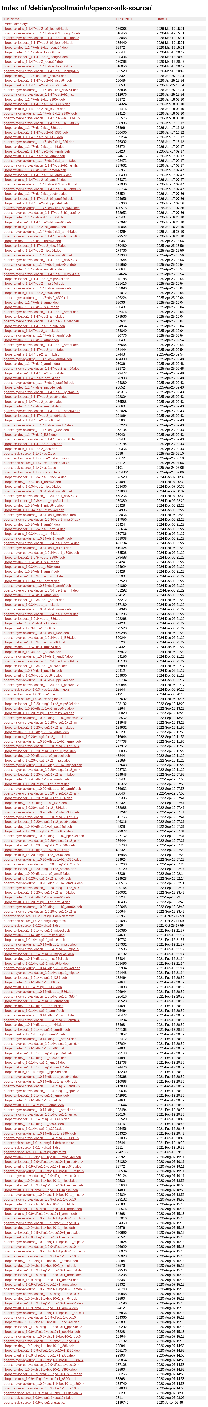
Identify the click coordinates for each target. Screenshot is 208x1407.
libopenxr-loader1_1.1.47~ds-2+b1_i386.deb (36, 132)
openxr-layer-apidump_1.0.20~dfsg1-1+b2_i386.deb (41, 812)
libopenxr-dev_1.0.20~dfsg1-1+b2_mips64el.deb (39, 708)
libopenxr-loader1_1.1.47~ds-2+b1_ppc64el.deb (38, 198)
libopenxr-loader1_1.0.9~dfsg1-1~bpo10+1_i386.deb (42, 1350)
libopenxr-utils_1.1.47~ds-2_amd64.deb (32, 420)
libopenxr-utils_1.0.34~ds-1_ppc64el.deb (33, 675)
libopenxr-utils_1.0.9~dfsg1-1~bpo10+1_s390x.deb (40, 1379)
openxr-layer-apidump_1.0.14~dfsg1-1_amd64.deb (40, 1081)
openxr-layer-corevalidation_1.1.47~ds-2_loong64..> (41, 71)
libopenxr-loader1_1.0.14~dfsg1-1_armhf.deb (36, 1001)
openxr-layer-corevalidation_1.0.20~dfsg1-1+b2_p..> (41, 840)
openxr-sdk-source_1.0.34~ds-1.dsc (30, 694)
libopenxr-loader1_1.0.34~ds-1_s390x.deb (34, 557)
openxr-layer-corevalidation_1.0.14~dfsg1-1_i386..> (41, 996)
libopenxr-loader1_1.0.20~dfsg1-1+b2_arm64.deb (39, 892)
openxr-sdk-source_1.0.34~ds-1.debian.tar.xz (36, 689)
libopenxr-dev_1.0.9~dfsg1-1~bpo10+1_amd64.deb (41, 1261)
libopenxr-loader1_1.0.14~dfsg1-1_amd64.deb (37, 1067)
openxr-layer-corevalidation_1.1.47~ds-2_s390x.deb (41, 321)
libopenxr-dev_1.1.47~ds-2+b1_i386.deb (33, 128)
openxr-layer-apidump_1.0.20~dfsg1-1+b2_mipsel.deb (43, 765)
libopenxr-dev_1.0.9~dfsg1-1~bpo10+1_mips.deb (39, 1227)
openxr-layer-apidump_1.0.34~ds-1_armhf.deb (37, 585)
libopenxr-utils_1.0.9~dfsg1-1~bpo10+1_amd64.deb (41, 1280)
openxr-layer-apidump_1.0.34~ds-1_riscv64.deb (38, 491)
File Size (122, 19)
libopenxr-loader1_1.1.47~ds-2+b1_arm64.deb (37, 222)
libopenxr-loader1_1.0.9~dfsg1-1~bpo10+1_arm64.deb (43, 1303)
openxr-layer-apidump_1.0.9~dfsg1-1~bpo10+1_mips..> (44, 1171)
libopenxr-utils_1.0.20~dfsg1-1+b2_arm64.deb (37, 902)
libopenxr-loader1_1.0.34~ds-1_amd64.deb (35, 642)
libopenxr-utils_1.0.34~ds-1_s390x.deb (32, 567)
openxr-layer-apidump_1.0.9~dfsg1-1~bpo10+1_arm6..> (44, 1313)
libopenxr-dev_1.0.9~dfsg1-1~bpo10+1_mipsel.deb (40, 1180)
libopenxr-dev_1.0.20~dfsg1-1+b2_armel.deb (36, 732)
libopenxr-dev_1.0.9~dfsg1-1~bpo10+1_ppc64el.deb (41, 1322)
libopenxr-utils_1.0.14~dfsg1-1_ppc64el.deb (35, 1072)
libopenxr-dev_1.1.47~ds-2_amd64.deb (32, 406)
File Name (11, 19)
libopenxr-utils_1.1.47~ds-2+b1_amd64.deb (35, 179)
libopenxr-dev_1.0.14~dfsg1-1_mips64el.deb (36, 958)
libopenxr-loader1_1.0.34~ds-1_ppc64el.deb (36, 666)
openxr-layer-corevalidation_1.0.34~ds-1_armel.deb (41, 614)
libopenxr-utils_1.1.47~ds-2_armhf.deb (32, 354)
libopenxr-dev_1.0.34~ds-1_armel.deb (31, 595)
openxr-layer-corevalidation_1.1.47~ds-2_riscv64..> (41, 260)
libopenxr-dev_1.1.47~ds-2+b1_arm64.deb (34, 217)
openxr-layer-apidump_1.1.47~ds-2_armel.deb (37, 288)
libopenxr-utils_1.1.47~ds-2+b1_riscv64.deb (35, 85)
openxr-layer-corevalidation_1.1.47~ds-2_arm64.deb (41, 368)
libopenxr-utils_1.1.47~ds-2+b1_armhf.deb (34, 156)
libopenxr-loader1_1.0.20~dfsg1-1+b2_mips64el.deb (41, 704)
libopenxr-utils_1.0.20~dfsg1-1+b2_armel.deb (36, 737)
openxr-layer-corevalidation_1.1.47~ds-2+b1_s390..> (42, 118)
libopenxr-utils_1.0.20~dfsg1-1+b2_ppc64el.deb (38, 831)
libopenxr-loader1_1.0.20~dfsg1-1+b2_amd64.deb (40, 869)
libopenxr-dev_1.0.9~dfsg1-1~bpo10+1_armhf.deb (40, 1204)
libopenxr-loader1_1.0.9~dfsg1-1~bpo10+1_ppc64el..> (43, 1327)
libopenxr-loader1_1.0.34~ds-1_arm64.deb (34, 529)
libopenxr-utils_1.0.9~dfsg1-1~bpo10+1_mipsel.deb (41, 1190)
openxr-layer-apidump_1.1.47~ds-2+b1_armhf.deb (40, 160)
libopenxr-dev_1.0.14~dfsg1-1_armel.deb (33, 1100)
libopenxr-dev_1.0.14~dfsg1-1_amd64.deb (34, 1048)
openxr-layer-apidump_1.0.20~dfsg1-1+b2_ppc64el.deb (44, 836)
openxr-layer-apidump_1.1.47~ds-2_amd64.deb (38, 425)
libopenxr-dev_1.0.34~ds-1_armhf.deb (31, 571)
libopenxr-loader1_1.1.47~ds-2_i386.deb (33, 444)
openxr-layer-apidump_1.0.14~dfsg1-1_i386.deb (38, 991)
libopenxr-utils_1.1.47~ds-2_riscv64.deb (32, 250)
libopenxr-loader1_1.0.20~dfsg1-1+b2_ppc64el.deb (41, 821)
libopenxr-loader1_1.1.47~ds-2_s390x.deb (34, 326)
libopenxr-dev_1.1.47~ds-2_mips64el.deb (34, 269)
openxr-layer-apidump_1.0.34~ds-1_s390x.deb (37, 548)
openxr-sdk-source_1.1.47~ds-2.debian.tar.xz (36, 458)
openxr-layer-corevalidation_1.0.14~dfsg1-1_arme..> (42, 1114)
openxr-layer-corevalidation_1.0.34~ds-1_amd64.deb (42, 661)
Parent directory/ (16, 24)
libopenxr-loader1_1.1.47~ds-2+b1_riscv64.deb (38, 80)
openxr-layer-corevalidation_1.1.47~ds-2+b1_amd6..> (42, 189)
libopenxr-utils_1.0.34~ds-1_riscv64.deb (32, 486)
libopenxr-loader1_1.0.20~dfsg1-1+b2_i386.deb (38, 798)
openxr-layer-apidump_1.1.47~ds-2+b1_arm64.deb (40, 231)
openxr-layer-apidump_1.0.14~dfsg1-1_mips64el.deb (42, 968)
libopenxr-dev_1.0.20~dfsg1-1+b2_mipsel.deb (37, 755)
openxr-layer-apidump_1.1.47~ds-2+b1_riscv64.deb (41, 90)
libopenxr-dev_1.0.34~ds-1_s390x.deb (31, 562)
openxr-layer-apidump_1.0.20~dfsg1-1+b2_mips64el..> (43, 718)
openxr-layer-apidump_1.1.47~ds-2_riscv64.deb (38, 255)
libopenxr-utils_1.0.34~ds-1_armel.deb (31, 604)
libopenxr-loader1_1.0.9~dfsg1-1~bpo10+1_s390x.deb (43, 1374)
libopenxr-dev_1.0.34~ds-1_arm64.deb (32, 524)
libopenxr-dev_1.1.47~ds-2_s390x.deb (31, 307)
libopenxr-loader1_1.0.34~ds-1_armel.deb (34, 600)
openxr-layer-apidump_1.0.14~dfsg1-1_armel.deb (39, 1110)
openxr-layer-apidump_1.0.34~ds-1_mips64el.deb (40, 515)
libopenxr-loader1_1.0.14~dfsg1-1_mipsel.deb (37, 930)
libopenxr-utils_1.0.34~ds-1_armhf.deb (32, 581)
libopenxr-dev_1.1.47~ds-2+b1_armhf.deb (34, 146)
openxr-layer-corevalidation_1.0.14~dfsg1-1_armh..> (42, 1020)
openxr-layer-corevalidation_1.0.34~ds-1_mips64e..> (42, 519)
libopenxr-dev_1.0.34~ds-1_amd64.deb (32, 647)
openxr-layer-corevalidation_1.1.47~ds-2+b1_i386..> (41, 123)
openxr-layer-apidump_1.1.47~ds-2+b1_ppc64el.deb (42, 208)
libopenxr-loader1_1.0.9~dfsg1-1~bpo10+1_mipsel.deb (43, 1185)
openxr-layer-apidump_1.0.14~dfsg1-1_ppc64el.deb (41, 1076)
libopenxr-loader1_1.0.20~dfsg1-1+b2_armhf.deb (39, 774)
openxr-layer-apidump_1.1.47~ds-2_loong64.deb (39, 66)
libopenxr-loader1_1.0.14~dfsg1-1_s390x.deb (36, 1119)
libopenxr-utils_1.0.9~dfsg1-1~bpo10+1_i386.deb (39, 1355)
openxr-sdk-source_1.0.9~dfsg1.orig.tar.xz (34, 1402)
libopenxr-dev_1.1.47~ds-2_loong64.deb (33, 52)
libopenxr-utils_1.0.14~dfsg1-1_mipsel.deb (34, 940)
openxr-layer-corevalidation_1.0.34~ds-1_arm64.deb (41, 543)
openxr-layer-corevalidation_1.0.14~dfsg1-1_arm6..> (42, 1043)
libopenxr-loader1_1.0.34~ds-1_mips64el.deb (36, 501)
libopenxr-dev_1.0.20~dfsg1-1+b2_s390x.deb (36, 850)
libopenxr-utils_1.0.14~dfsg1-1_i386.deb (33, 987)
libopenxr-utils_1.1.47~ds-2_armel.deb (31, 331)
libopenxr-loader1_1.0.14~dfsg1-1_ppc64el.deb (38, 1053)
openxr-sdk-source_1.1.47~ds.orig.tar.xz (33, 472)
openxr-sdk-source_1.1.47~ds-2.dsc (30, 453)
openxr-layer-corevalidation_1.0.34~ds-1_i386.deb (40, 637)
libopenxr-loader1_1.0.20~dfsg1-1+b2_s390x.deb (39, 845)
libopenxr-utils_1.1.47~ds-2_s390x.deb (32, 293)
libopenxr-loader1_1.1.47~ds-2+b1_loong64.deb (38, 42)
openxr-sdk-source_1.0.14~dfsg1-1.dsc (32, 1147)
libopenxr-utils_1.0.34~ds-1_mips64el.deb (34, 510)
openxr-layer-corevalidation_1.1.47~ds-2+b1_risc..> (41, 94)
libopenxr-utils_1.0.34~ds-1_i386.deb (30, 628)
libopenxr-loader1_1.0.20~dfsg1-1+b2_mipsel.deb (40, 751)
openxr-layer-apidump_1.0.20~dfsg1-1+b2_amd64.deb (43, 883)
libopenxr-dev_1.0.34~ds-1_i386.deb (30, 623)
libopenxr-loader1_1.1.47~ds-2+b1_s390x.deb (37, 104)
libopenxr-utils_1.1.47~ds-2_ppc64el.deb (33, 401)
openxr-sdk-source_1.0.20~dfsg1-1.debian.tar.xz (39, 916)
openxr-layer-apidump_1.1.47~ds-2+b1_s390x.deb (40, 113)
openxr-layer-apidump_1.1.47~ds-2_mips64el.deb (40, 264)
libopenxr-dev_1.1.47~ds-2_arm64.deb (32, 363)
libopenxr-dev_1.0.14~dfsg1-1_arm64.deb (34, 1024)
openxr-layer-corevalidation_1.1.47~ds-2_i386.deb (40, 439)
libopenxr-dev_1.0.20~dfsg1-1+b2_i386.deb (35, 803)
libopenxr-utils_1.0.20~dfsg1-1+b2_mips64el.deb (39, 713)
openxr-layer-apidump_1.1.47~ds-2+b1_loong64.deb (42, 33)
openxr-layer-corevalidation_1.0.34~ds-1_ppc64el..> (41, 685)
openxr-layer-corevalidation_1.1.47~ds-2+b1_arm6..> (42, 236)
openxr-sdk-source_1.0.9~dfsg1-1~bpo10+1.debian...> (43, 1393)
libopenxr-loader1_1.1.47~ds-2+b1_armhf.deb (37, 151)
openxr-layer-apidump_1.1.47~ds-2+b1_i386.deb (39, 142)
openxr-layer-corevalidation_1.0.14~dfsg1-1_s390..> (41, 1138)
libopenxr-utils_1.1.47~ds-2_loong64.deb (33, 61)
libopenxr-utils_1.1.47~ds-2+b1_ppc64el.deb (36, 203)
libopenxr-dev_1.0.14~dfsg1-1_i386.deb (32, 982)
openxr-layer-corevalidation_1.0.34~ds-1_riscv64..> (41, 496)
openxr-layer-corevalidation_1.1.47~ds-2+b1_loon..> (41, 38)
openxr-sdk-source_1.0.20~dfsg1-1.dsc (32, 925)
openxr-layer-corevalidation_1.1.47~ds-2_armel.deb (41, 312)
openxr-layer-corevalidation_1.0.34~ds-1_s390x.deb (41, 552)
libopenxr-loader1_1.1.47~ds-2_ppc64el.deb (36, 396)
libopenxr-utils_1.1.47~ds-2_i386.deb (30, 449)
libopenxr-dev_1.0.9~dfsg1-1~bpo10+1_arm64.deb (40, 1298)
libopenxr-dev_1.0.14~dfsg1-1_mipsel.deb (34, 935)
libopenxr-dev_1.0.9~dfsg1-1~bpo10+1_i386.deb (39, 1346)
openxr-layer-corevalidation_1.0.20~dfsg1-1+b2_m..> (42, 722)
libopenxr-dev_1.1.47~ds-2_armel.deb (31, 302)
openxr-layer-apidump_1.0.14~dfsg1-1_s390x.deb (40, 1133)
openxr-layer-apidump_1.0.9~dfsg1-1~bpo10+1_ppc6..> (44, 1336)
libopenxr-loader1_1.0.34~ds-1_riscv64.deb (35, 477)
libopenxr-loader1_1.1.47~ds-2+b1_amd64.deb (38, 175)
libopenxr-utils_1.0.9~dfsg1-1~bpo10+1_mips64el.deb (42, 1166)
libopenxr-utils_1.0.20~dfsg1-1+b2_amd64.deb (37, 878)
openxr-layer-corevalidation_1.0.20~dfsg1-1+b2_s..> (41, 864)
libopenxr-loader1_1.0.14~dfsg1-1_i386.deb (35, 977)
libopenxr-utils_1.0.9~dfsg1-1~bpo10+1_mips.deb (39, 1237)
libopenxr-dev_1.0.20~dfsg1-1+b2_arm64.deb (37, 897)
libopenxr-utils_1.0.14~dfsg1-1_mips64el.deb (36, 963)
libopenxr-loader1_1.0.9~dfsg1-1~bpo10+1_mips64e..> (43, 1161)
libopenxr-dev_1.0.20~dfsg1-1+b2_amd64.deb (37, 873)
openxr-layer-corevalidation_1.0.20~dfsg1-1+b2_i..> (41, 817)
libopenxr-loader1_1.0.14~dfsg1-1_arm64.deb (37, 1029)
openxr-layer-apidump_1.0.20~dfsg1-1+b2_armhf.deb (42, 788)
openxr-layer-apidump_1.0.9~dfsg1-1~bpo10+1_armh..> (44, 1218)
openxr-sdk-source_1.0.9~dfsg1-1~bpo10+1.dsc (38, 1397)
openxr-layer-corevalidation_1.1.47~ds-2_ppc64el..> (41, 392)
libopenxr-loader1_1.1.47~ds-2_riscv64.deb (35, 245)
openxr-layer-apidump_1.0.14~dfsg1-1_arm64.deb (40, 1039)
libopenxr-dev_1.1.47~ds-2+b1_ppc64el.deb (35, 193)
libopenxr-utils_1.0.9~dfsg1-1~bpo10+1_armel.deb (40, 1284)
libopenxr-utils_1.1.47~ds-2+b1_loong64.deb (36, 28)
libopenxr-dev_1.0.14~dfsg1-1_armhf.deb (33, 1006)
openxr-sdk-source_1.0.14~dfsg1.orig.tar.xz (35, 1152)
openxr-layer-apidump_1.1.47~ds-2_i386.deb (36, 430)
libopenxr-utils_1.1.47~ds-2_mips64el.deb (34, 283)
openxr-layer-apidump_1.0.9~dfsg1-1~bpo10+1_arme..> (44, 1251)
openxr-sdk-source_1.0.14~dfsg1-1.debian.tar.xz (39, 1143)
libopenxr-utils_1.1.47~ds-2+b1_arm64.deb (35, 227)
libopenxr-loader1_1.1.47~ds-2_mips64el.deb (36, 279)
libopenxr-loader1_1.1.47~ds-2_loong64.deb (36, 57)
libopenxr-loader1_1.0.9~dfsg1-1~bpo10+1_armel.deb (43, 1275)
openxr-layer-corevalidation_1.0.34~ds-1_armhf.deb (41, 590)
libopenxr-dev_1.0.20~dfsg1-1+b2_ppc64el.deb (38, 826)
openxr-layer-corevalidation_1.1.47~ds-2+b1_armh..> (42, 165)
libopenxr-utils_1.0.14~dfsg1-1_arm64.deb (34, 1034)
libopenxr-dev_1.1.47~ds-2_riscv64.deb (32, 241)
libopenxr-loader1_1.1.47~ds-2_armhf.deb (34, 349)
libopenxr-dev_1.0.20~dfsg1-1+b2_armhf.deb (36, 779)
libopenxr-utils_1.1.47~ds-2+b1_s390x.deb (34, 109)
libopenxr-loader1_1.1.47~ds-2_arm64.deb (34, 373)
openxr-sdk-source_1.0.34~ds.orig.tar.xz (33, 699)
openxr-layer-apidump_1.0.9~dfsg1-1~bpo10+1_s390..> (44, 1383)
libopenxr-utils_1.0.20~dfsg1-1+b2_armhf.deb (36, 784)
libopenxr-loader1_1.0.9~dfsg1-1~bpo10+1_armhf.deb (43, 1209)
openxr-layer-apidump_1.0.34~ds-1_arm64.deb (38, 538)
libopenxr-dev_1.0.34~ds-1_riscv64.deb (32, 482)
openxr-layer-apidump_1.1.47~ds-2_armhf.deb (37, 335)
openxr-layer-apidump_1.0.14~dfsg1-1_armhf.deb (40, 1015)
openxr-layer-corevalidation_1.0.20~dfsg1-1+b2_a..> (41, 746)
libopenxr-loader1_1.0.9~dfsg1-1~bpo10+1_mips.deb (42, 1232)
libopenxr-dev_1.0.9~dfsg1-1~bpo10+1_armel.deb (40, 1265)
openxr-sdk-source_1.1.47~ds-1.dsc (30, 467)
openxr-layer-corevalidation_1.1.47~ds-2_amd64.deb (42, 411)
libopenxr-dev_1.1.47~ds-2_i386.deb (30, 434)
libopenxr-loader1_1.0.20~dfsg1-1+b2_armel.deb (39, 727)
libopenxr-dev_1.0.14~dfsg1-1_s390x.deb (34, 1124)
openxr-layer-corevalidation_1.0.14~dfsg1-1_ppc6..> (41, 1091)
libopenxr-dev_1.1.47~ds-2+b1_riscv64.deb (35, 76)
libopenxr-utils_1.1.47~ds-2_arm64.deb (32, 378)
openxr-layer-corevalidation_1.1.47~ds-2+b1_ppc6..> (42, 212)
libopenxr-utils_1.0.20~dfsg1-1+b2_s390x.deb (37, 855)
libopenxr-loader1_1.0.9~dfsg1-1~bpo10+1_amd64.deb (43, 1270)
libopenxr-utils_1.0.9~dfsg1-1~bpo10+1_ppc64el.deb (42, 1331)
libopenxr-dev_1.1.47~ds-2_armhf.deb (31, 340)
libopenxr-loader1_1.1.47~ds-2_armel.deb (34, 316)
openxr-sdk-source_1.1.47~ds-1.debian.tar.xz (36, 463)
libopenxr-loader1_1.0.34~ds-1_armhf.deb (34, 576)
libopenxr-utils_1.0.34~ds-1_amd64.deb (32, 652)
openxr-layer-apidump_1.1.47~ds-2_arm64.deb (38, 359)
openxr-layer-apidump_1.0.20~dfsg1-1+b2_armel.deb (42, 741)
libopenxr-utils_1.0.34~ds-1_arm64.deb (32, 534)
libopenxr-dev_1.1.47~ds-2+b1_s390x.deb (34, 99)
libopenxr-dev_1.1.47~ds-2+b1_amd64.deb (35, 170)
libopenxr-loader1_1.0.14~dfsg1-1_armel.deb (36, 1095)
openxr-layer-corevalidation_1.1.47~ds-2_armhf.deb (41, 345)
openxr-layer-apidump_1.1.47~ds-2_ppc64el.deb (39, 382)
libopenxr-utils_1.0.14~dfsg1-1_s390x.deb (34, 1128)
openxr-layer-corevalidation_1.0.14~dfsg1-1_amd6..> (42, 1086)
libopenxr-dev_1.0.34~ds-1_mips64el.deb (34, 505)
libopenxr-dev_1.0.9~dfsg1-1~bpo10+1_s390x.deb (40, 1369)
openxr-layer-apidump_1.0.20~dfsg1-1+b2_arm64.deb (43, 907)
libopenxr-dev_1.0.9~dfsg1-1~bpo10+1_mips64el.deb (42, 1157)
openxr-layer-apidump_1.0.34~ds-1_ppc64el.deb (39, 680)
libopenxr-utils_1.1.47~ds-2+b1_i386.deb (33, 137)
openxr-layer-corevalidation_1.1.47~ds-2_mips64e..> (42, 274)
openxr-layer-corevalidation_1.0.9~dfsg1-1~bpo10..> (41, 1176)
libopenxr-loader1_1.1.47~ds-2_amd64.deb (35, 415)
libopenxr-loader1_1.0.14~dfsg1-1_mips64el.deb (39, 954)
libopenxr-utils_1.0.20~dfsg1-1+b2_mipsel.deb (37, 760)
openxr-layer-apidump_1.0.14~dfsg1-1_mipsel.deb (40, 944)
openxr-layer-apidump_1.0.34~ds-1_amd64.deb (38, 656)
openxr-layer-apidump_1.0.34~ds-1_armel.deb (37, 609)
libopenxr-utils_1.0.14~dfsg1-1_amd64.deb (35, 1062)
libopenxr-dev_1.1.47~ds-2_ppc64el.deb (33, 387)
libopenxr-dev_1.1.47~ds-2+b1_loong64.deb (36, 47)
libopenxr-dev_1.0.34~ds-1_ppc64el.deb (33, 670)
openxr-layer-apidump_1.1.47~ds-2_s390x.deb (37, 298)
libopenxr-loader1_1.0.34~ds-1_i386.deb (33, 618)
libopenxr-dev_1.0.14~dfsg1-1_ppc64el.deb (35, 1058)
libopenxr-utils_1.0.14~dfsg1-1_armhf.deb (34, 1010)
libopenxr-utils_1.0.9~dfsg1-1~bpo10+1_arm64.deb (41, 1308)
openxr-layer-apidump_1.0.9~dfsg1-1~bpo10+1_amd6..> (45, 1289)
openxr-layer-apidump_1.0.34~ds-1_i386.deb (36, 633)
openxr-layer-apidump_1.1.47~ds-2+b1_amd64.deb (41, 184)
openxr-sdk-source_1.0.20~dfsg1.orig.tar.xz (35, 921)
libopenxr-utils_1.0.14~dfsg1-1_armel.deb (34, 1105)
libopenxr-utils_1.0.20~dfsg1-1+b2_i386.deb (35, 807)
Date (160, 19)
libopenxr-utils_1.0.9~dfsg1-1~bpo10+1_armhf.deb (40, 1213)
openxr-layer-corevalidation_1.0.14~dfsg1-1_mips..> (41, 949)
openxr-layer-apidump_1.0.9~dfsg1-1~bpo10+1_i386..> (43, 1360)
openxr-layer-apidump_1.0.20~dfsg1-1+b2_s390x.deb (42, 859)
